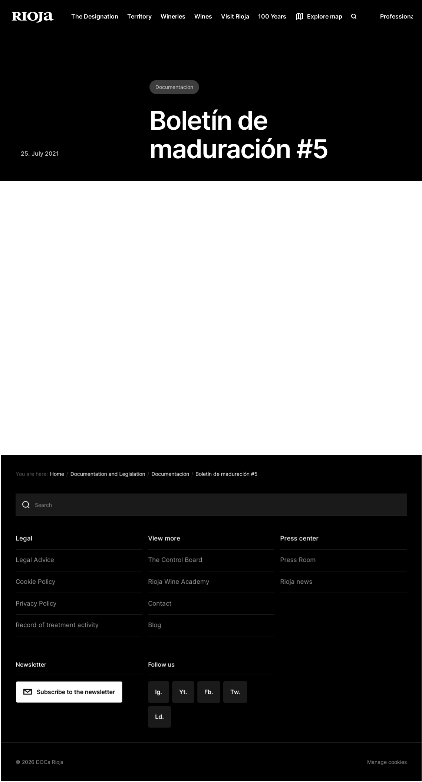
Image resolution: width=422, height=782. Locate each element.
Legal (30, 542)
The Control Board (175, 564)
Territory (139, 16)
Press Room (294, 564)
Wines (203, 16)
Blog (156, 626)
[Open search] (353, 16)
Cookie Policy (41, 585)
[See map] (318, 16)
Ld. (161, 715)
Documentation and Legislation (112, 479)
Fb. (209, 691)
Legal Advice (39, 564)
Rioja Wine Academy (178, 585)
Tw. (235, 691)
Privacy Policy (41, 605)
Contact (161, 605)
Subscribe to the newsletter (74, 691)
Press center (297, 542)
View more (165, 542)
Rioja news (292, 585)
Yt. (184, 691)
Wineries (173, 16)
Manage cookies (381, 760)
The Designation (94, 16)
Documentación (173, 479)
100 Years (272, 16)
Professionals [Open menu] (399, 16)
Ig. (160, 691)
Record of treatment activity (61, 626)
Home (62, 479)
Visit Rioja (235, 16)
